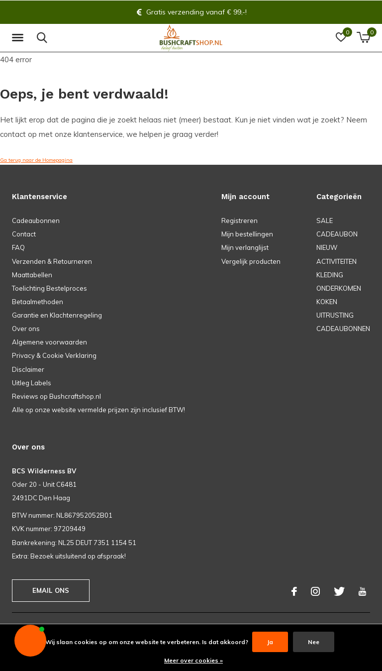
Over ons (26, 329)
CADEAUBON (337, 234)
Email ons (51, 590)
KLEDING (329, 275)
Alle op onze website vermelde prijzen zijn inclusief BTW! (98, 410)
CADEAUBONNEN (343, 329)
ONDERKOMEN (338, 288)
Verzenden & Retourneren (52, 261)
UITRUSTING (335, 315)
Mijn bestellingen (247, 234)
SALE (324, 220)
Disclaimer (28, 369)
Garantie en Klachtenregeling (57, 315)
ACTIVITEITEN (336, 261)
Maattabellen (32, 275)
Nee (313, 642)
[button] (19, 37)
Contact (24, 234)
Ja (270, 642)
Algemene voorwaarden (49, 342)
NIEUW (326, 247)
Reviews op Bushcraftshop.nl (56, 396)
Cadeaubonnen (36, 220)
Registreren (239, 220)
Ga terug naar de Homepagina (36, 160)
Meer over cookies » (193, 660)
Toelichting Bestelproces (49, 288)
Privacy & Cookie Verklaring (54, 355)
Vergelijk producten (251, 261)
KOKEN (326, 302)
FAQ (18, 247)
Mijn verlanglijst (245, 247)
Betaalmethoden (37, 302)
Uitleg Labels (31, 383)
